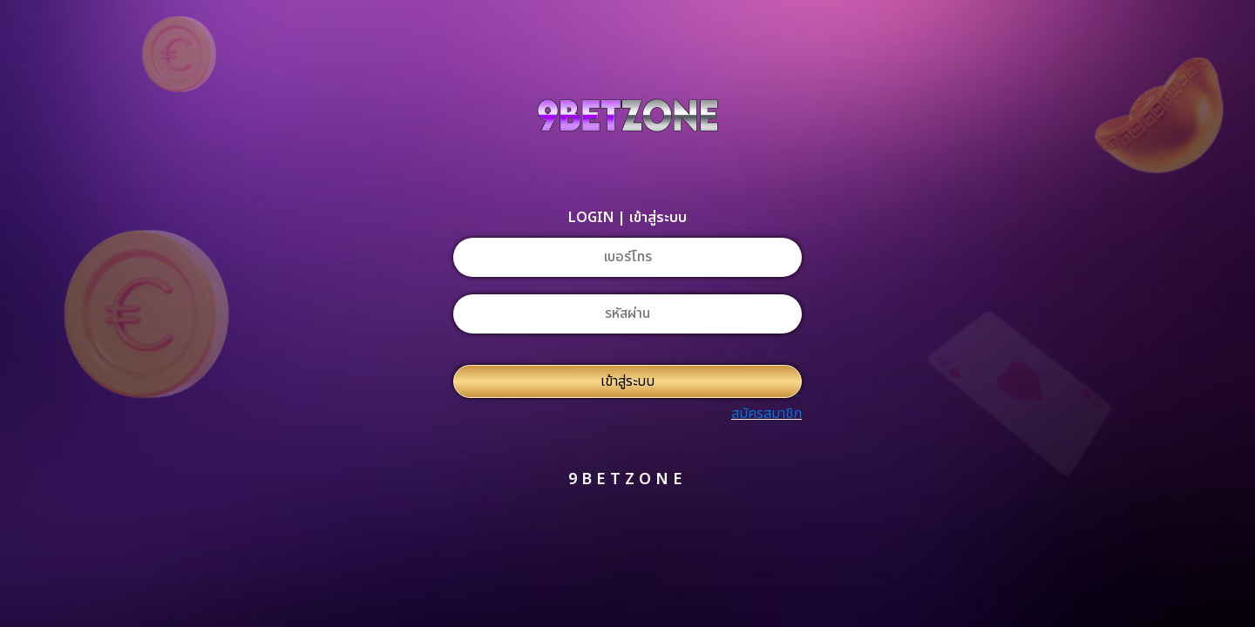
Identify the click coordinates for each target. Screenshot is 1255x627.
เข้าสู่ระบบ (627, 381)
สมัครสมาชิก (766, 413)
